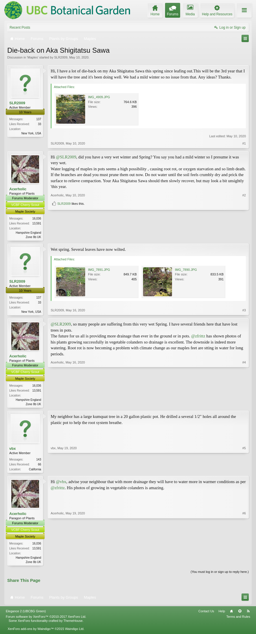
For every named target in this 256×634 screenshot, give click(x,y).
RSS (248, 614)
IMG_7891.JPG (99, 270)
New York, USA (31, 133)
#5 (244, 470)
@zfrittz (198, 337)
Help (221, 613)
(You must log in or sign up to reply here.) (220, 574)
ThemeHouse (73, 623)
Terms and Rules (238, 619)
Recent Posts (20, 27)
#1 (244, 143)
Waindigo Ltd (74, 631)
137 (38, 119)
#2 (244, 226)
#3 (244, 311)
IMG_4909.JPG (99, 97)
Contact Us (206, 613)
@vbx (61, 484)
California (35, 471)
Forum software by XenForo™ (46, 619)
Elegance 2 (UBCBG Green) (26, 613)
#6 (244, 563)
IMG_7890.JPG (186, 270)
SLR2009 (60, 57)
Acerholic (17, 189)
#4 (244, 404)
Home (231, 614)
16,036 (36, 218)
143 (38, 461)
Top (240, 614)
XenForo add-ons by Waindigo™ (31, 631)
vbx (12, 450)
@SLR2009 (66, 157)
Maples (33, 57)
